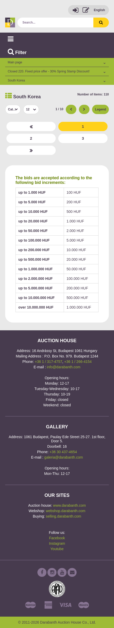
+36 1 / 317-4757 (48, 362)
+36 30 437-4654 (63, 452)
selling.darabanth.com (63, 516)
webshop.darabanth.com (65, 511)
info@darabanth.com (63, 367)
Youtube (57, 549)
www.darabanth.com (69, 505)
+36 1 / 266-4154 (78, 362)
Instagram (57, 543)
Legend (100, 109)
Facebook (57, 538)
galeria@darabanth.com (63, 457)
